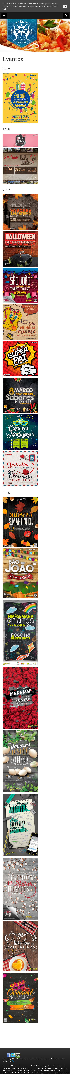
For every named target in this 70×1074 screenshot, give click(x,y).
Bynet (14, 1061)
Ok (65, 6)
